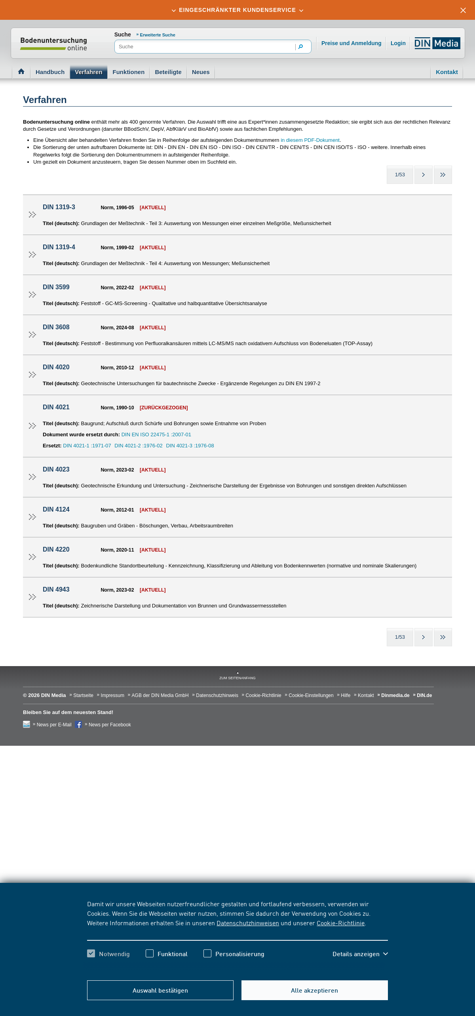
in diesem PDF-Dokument (310, 140)
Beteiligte (168, 72)
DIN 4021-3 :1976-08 (190, 446)
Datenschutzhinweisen (248, 922)
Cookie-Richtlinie (341, 922)
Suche (122, 34)
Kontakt (447, 72)
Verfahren (88, 72)
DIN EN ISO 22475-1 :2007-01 (156, 434)
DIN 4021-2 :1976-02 (138, 446)
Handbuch (50, 72)
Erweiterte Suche (157, 34)
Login (398, 43)
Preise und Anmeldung (351, 43)
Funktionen (129, 72)
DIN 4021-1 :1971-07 (87, 446)
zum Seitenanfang (237, 678)
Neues (201, 72)
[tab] (237, 10)
